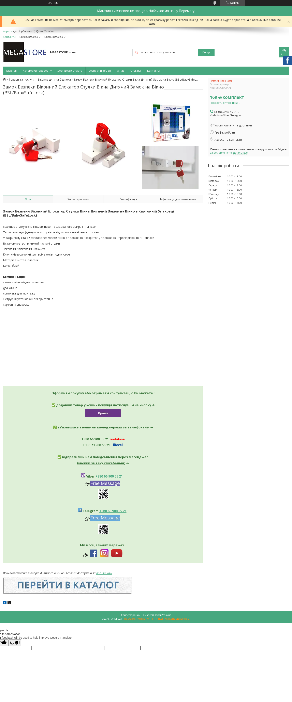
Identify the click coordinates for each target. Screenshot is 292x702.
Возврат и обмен (100, 70)
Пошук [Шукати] (206, 52)
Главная (11, 70)
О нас (120, 70)
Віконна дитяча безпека (54, 79)
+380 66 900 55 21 (109, 476)
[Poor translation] (14, 642)
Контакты (153, 70)
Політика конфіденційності (174, 618)
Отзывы (135, 70)
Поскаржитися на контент (140, 618)
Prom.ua (166, 615)
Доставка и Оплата (69, 70)
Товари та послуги (21, 79)
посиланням (104, 573)
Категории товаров (35, 70)
